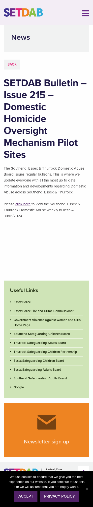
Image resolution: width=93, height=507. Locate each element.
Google (19, 387)
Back (12, 64)
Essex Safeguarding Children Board (39, 361)
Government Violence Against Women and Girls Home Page (47, 322)
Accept (25, 496)
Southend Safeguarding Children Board (42, 334)
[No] (86, 488)
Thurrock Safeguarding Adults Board (40, 343)
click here (23, 204)
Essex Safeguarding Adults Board (37, 370)
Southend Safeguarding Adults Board (40, 378)
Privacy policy (59, 496)
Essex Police (22, 302)
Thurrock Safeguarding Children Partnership (45, 352)
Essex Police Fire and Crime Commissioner (44, 311)
